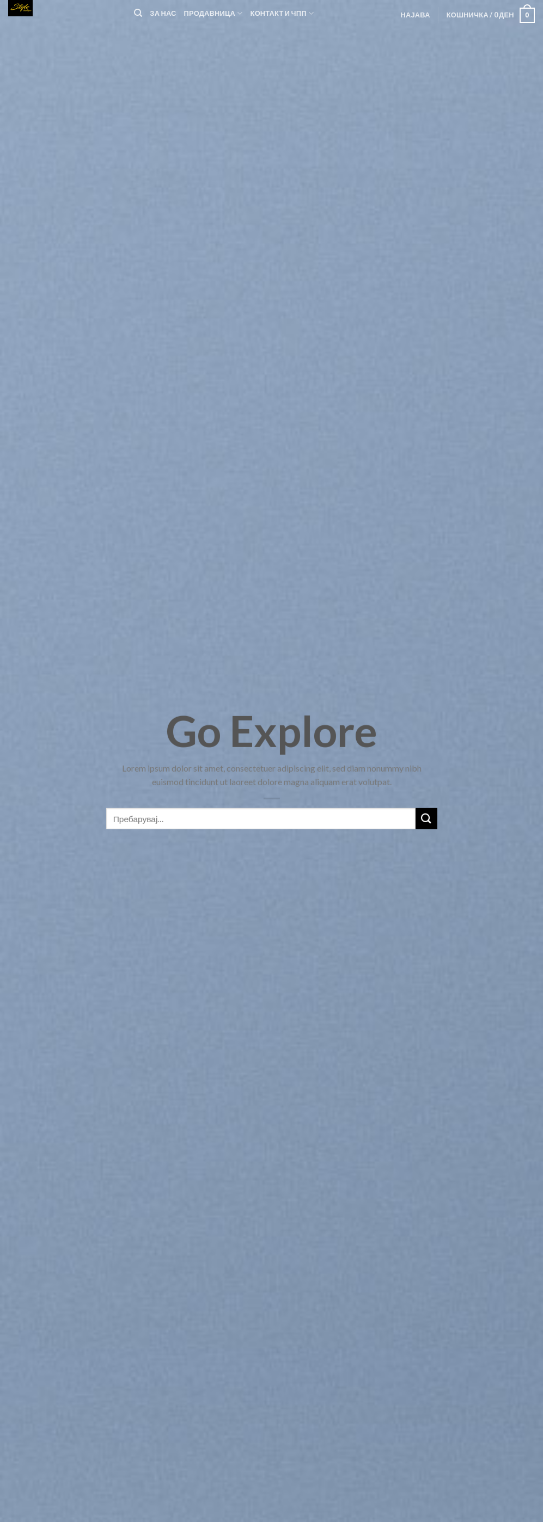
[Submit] (426, 829)
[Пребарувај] (138, 13)
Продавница (213, 13)
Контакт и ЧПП (282, 13)
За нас (163, 13)
